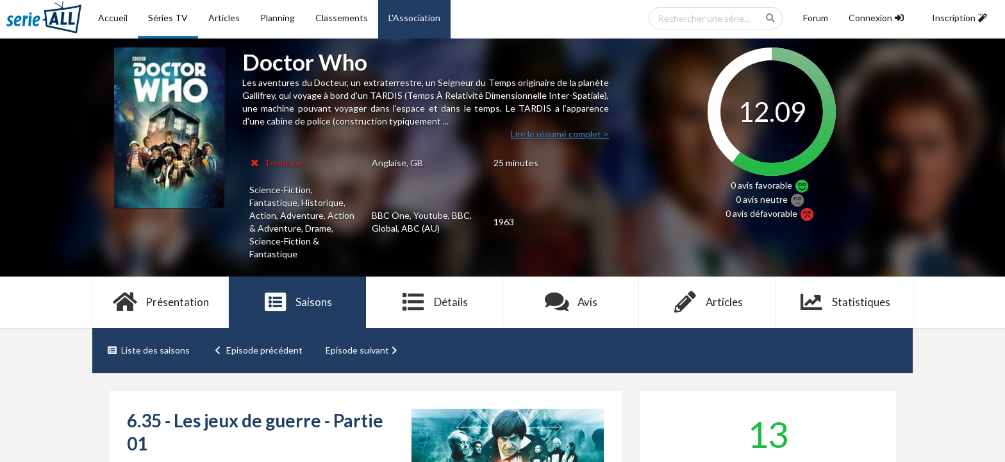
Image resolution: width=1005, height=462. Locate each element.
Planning (277, 17)
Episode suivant (363, 350)
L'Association (414, 17)
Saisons (298, 302)
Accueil (113, 17)
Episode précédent (258, 350)
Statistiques (844, 302)
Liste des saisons (148, 350)
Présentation (160, 302)
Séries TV (168, 17)
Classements (341, 17)
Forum (815, 17)
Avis (570, 302)
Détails (434, 302)
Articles (224, 17)
